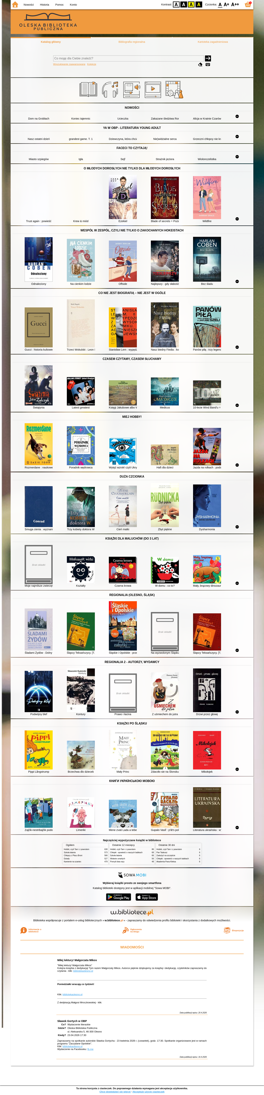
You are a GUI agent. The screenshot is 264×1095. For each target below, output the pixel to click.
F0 (220, 4)
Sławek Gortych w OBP (72, 1021)
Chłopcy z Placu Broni (73, 855)
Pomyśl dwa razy (117, 862)
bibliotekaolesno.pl (83, 970)
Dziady (67, 859)
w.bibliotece (114, 920)
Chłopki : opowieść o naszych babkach (126, 852)
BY (199, 4)
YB (191, 4)
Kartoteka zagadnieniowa (213, 41)
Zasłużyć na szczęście (165, 855)
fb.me (90, 1049)
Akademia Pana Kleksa (166, 862)
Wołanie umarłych (117, 859)
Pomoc (59, 4)
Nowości (29, 4)
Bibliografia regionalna (132, 41)
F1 (226, 4)
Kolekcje (91, 64)
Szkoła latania (70, 852)
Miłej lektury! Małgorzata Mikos (77, 960)
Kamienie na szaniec (72, 862)
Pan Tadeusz (161, 852)
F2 (235, 4)
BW (183, 4)
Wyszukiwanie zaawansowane (69, 64)
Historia (44, 4)
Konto (73, 4)
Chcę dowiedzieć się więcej (115, 1091)
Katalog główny (51, 41)
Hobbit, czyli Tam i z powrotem (76, 849)
